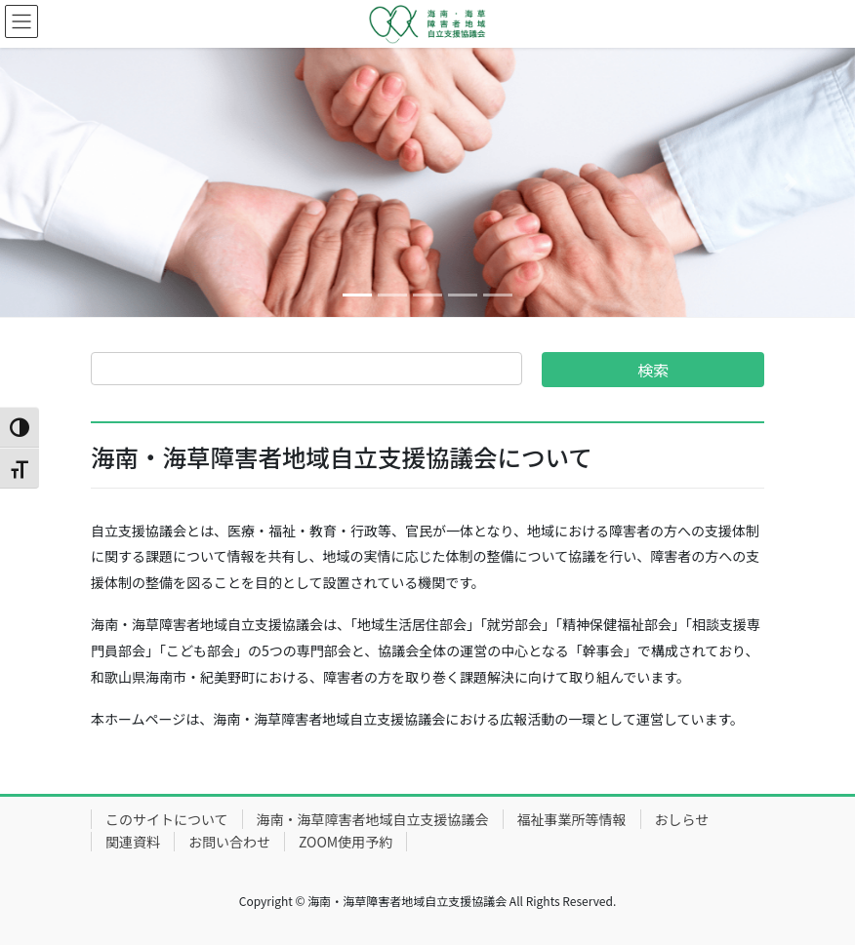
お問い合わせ (229, 841)
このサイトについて (166, 819)
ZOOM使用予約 (345, 841)
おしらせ (682, 819)
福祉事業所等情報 (572, 819)
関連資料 (132, 841)
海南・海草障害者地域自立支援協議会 (373, 819)
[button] (64, 182)
